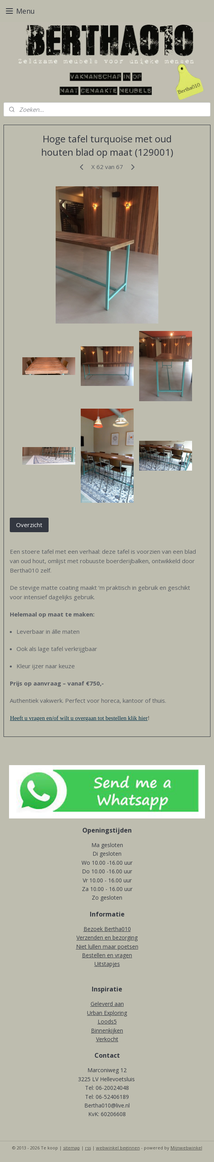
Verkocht (107, 1039)
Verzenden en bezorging (107, 937)
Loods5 (107, 1021)
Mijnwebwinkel (186, 1148)
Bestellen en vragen (107, 955)
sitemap (71, 1148)
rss (88, 1148)
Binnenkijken (107, 1030)
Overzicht (29, 524)
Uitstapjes (107, 963)
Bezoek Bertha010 (107, 929)
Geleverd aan (107, 1003)
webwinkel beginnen (118, 1148)
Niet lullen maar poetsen (107, 946)
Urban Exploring (107, 1013)
